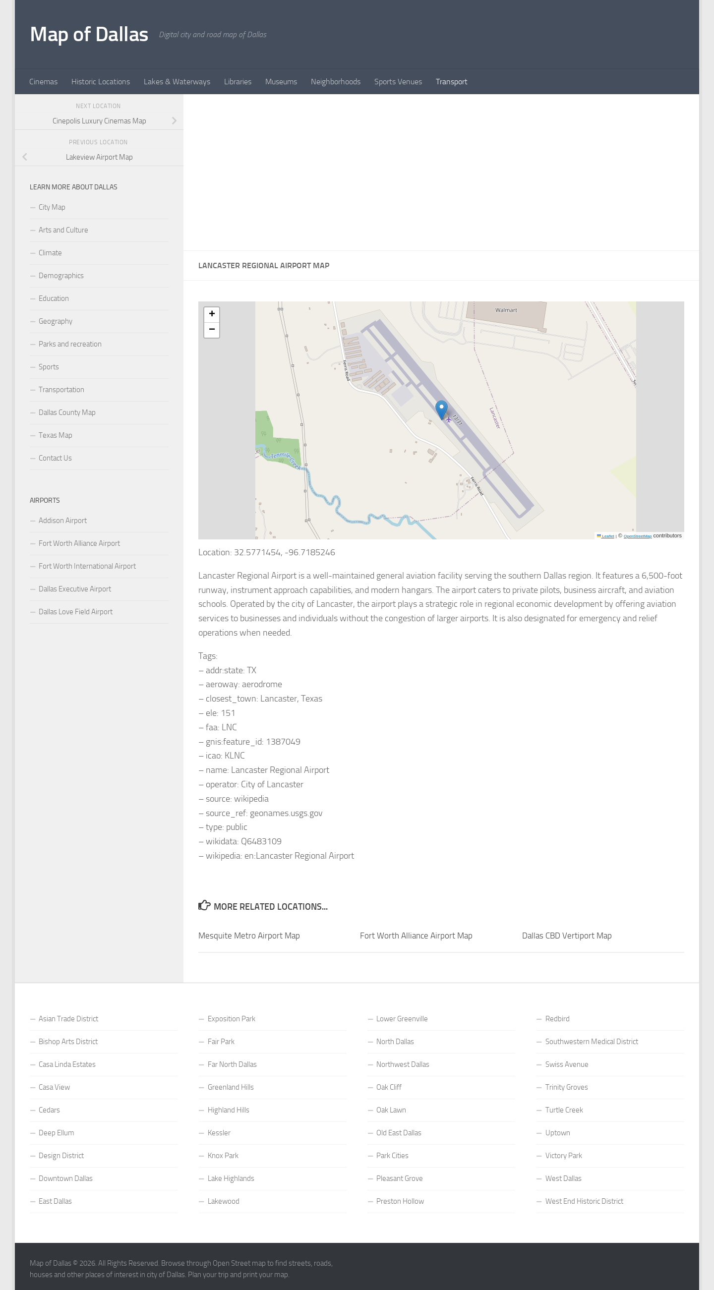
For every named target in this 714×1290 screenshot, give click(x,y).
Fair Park (221, 1041)
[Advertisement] (441, 172)
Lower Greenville (402, 1018)
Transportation (61, 389)
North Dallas (395, 1041)
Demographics (61, 275)
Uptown (557, 1132)
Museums (281, 81)
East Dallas (55, 1201)
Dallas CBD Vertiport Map (567, 935)
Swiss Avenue (567, 1064)
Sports (49, 366)
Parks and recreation (70, 344)
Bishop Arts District (68, 1041)
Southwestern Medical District (591, 1041)
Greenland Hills (231, 1087)
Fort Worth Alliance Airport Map (416, 935)
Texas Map (55, 435)
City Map (52, 207)
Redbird (557, 1018)
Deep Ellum (56, 1132)
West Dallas (563, 1178)
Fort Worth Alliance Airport (79, 543)
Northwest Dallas (402, 1064)
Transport (452, 81)
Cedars (49, 1110)
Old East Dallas (398, 1132)
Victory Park (563, 1155)
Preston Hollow (400, 1201)
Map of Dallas (89, 34)
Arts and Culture (63, 230)
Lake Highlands (231, 1178)
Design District (61, 1155)
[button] (441, 410)
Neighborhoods (335, 81)
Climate (50, 252)
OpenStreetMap (638, 536)
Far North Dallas (232, 1064)
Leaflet (605, 536)
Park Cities (392, 1155)
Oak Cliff (389, 1087)
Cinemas (43, 81)
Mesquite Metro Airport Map (249, 935)
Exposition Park (231, 1018)
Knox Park (223, 1155)
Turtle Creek (564, 1110)
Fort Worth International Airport (87, 566)
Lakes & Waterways (177, 81)
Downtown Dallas (66, 1178)
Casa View (54, 1087)
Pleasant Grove (399, 1178)
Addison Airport (63, 520)
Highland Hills (228, 1110)
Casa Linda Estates (67, 1064)
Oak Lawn (391, 1110)
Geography (55, 321)
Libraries (237, 81)
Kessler (219, 1132)
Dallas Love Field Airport (76, 611)
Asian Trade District (68, 1018)
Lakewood (223, 1201)
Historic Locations (100, 81)
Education (54, 298)
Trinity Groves (566, 1087)
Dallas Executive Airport (75, 589)
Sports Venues (398, 81)
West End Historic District (584, 1201)
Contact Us (55, 458)
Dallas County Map (67, 412)
